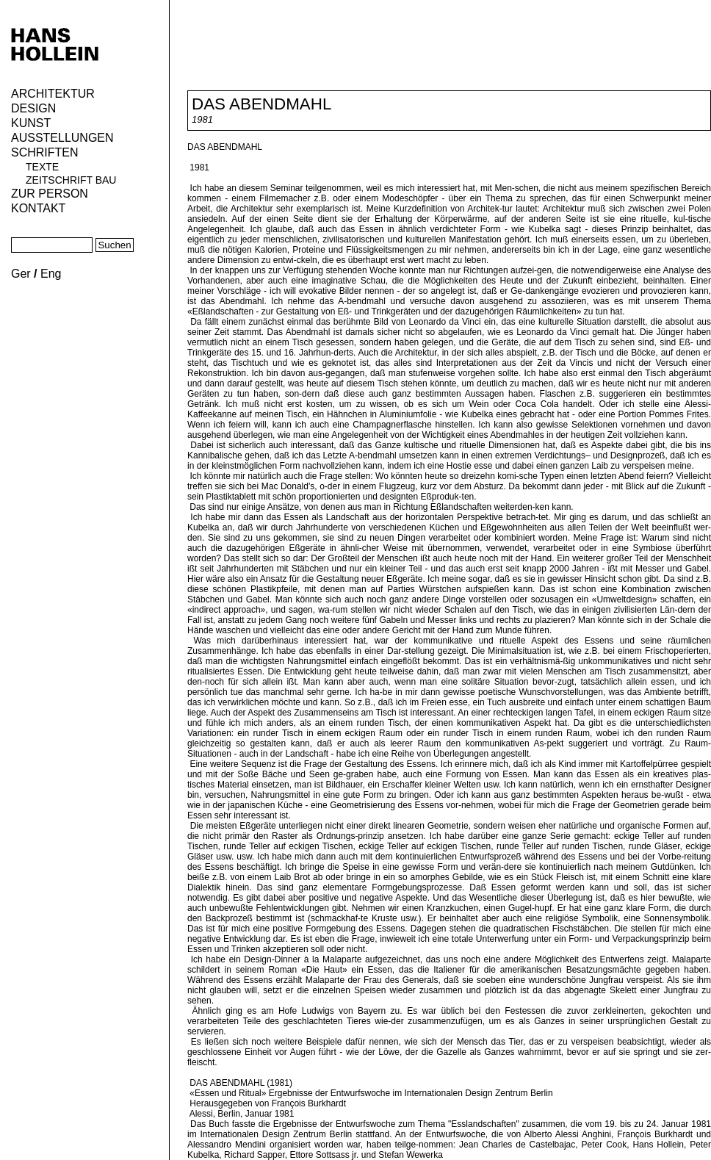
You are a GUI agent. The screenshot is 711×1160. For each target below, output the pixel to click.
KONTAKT (38, 208)
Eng (50, 273)
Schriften (45, 152)
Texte (42, 167)
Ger (21, 273)
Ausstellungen (62, 138)
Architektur (53, 93)
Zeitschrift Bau (71, 180)
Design (33, 108)
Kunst (31, 123)
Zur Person (49, 193)
